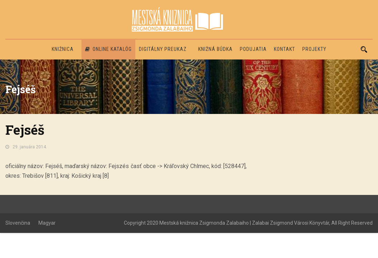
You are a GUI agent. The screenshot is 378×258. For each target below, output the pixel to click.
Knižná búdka (215, 49)
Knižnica (63, 49)
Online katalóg (108, 49)
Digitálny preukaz (163, 49)
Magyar (47, 223)
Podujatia (253, 49)
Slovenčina (17, 223)
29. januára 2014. (30, 146)
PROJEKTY (314, 49)
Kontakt (284, 49)
